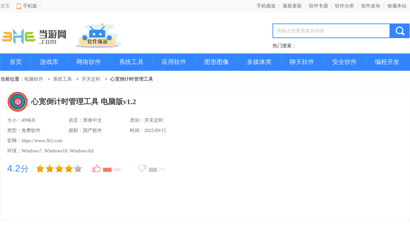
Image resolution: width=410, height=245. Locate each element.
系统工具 (131, 62)
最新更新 (292, 6)
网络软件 (88, 62)
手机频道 (266, 6)
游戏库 (49, 62)
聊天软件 (302, 62)
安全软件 (344, 62)
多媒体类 (259, 62)
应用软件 (174, 62)
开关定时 (91, 79)
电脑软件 (33, 79)
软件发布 (370, 6)
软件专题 (318, 6)
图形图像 (216, 62)
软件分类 (344, 6)
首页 (5, 6)
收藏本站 (397, 6)
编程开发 (387, 62)
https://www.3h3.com (41, 140)
